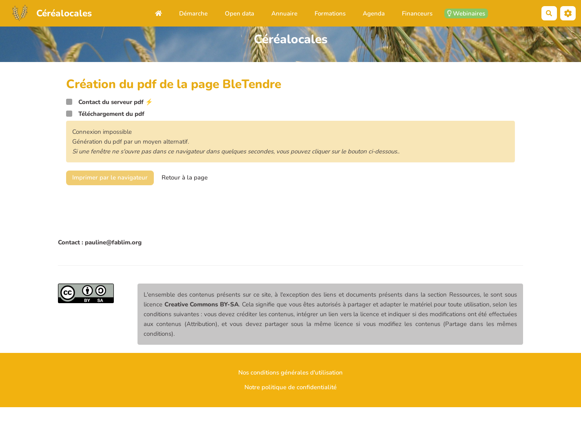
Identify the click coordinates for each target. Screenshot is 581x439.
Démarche (193, 13)
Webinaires (466, 13)
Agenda (374, 13)
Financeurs (417, 13)
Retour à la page (185, 177)
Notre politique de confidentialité (290, 387)
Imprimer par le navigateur (110, 177)
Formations (330, 13)
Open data (239, 13)
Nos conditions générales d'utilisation (290, 372)
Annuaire (284, 13)
